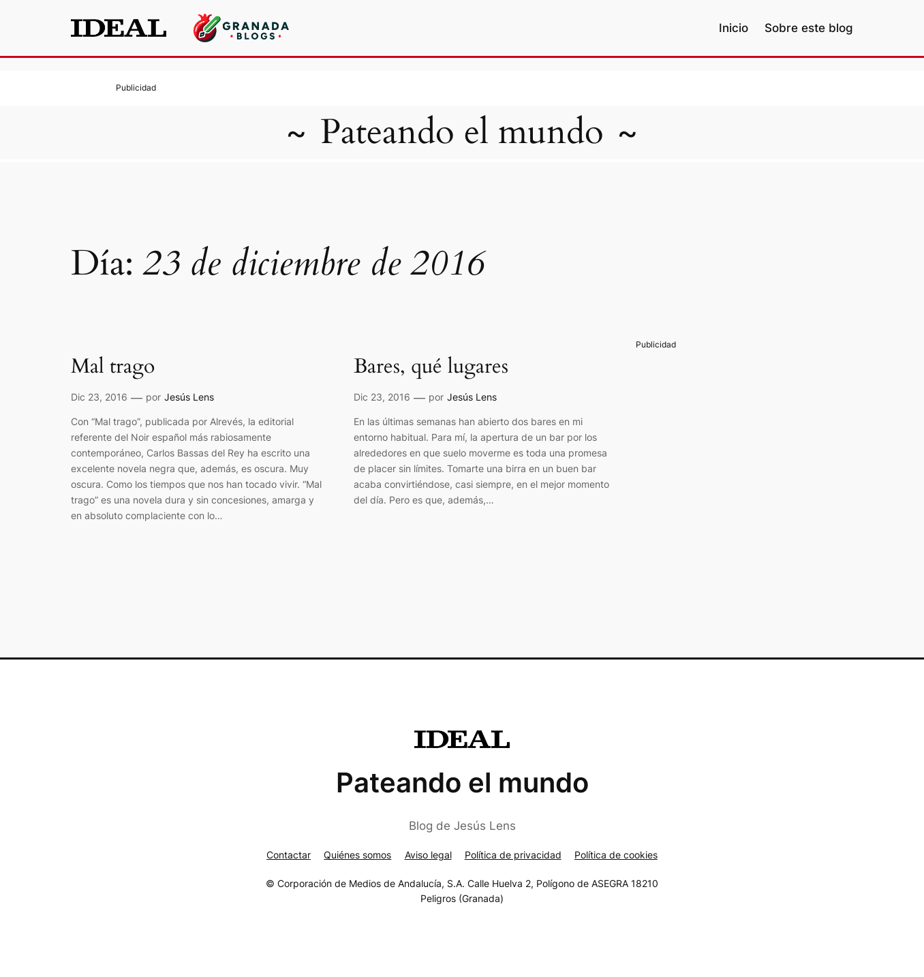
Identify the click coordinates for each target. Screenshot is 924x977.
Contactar (288, 854)
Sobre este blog (809, 28)
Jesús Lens (189, 397)
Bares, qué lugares (431, 367)
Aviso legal (428, 854)
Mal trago (113, 367)
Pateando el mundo (462, 132)
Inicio (733, 28)
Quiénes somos (357, 854)
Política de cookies (616, 854)
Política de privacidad (513, 854)
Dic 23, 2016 (99, 397)
